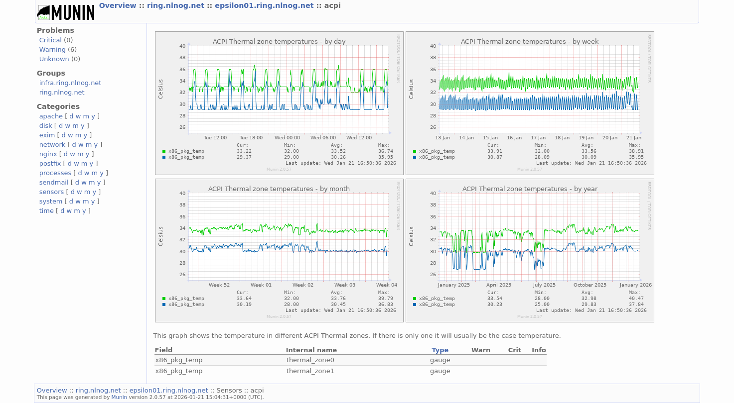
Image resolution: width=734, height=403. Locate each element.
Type (440, 350)
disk (45, 125)
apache (51, 116)
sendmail (54, 182)
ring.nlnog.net (177, 5)
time (46, 210)
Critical (50, 40)
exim (47, 135)
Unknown (54, 59)
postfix (50, 163)
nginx (48, 154)
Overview (119, 5)
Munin (120, 397)
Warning (52, 49)
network (52, 144)
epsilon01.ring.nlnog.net (265, 5)
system (51, 201)
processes (55, 173)
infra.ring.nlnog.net (70, 83)
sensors (51, 192)
